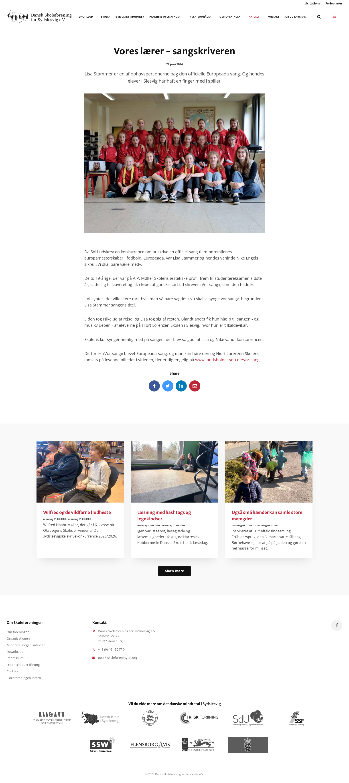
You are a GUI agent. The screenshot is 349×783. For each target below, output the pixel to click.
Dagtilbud (87, 16)
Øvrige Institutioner (130, 16)
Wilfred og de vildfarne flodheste (77, 512)
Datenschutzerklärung (23, 665)
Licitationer (313, 3)
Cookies (12, 671)
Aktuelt (255, 16)
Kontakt (273, 16)
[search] (319, 17)
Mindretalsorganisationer (26, 645)
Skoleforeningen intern (24, 678)
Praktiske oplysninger (166, 16)
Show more (174, 571)
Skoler (105, 16)
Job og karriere (296, 16)
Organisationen (18, 638)
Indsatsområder (201, 16)
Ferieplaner (333, 3)
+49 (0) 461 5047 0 (111, 649)
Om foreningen (231, 16)
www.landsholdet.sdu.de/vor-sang (227, 359)
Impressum (15, 658)
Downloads (15, 651)
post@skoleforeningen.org (117, 657)
